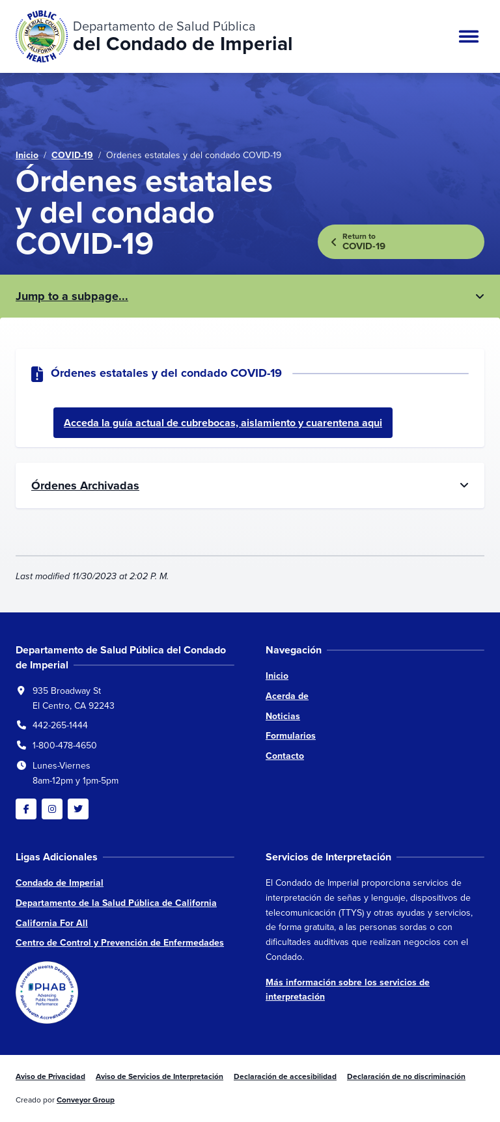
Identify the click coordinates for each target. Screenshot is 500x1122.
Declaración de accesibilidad (285, 1076)
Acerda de (287, 696)
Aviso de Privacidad (50, 1076)
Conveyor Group (86, 1100)
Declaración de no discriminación (406, 1076)
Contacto (285, 756)
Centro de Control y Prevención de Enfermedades (120, 943)
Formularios (291, 736)
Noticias (283, 716)
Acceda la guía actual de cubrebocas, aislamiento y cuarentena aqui (223, 422)
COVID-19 (72, 155)
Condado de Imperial (60, 883)
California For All (52, 923)
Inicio (27, 155)
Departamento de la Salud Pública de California (116, 903)
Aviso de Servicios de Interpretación (159, 1076)
